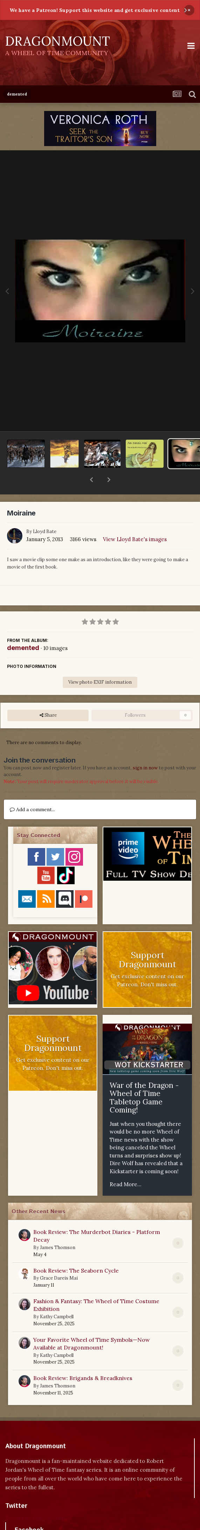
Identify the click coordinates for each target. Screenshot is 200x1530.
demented (23, 629)
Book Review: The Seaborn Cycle (76, 1252)
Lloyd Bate (44, 513)
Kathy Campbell (57, 1298)
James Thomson (57, 1229)
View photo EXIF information (100, 664)
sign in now (145, 750)
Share (48, 697)
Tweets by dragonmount (36, 1500)
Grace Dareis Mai (59, 1260)
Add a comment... (32, 791)
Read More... (126, 1166)
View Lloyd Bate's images (135, 521)
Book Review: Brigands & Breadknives (82, 1359)
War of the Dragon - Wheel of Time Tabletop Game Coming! (144, 1079)
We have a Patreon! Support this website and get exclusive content (94, 10)
